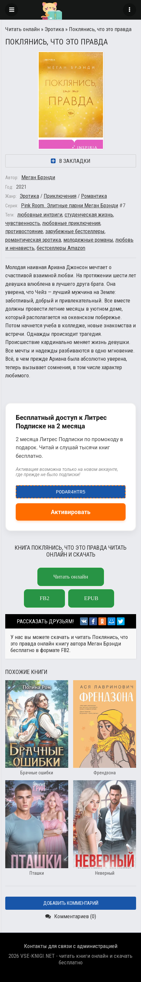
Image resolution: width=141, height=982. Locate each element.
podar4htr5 (70, 490)
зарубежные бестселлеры (75, 231)
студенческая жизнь (89, 214)
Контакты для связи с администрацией (70, 946)
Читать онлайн (22, 29)
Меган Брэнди (38, 177)
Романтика (94, 196)
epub (91, 598)
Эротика (54, 29)
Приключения (60, 196)
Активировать (71, 511)
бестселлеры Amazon (61, 248)
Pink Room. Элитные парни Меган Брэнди (69, 205)
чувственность (22, 223)
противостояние (24, 231)
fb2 (44, 598)
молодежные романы (88, 239)
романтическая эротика (33, 239)
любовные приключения (71, 223)
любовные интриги (39, 214)
